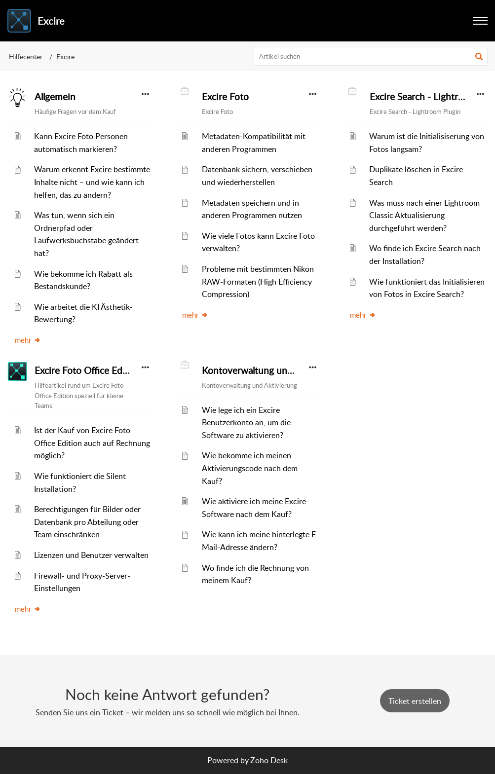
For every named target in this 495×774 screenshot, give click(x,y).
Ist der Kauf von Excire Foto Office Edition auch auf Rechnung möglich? (92, 443)
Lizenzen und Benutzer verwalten (91, 555)
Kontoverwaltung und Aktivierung (272, 370)
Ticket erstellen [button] (414, 701)
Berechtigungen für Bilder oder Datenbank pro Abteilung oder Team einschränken (87, 522)
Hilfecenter (25, 56)
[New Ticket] (415, 701)
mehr (28, 340)
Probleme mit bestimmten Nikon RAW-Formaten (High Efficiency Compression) (258, 281)
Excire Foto (225, 96)
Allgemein (55, 96)
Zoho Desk (269, 760)
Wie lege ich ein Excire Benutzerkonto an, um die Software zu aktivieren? (246, 423)
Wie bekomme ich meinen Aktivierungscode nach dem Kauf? (250, 468)
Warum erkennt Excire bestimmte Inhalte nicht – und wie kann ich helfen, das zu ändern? (92, 182)
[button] (479, 56)
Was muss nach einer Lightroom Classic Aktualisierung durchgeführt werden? (424, 215)
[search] (371, 56)
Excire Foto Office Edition (88, 370)
